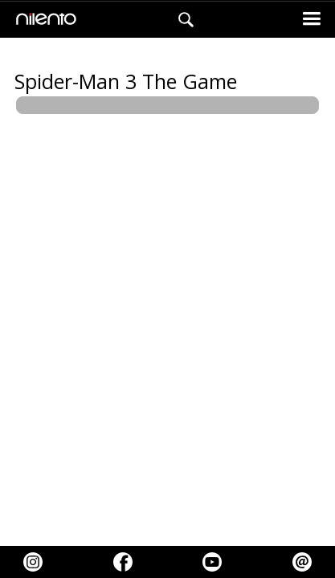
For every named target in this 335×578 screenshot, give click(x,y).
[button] (311, 20)
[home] (42, 20)
